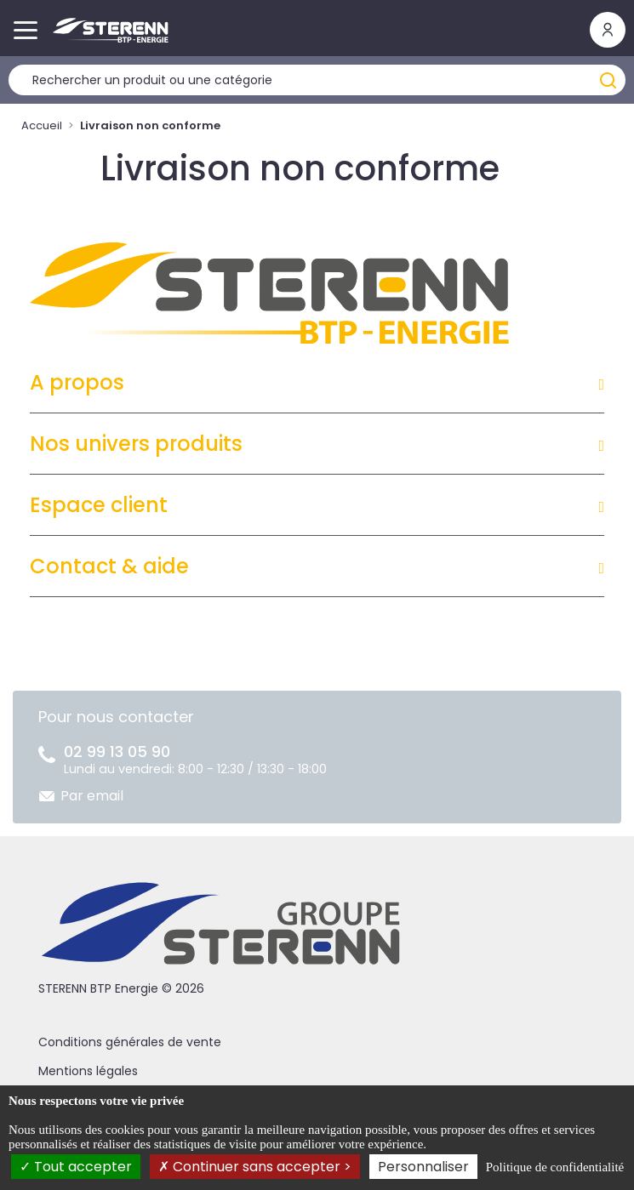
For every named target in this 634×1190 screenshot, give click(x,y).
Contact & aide (109, 566)
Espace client (99, 505)
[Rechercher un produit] (317, 80)
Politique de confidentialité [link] (555, 1167)
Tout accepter (76, 1166)
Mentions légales (88, 1070)
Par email (91, 796)
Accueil (41, 125)
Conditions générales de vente (129, 1042)
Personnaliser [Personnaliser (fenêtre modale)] (423, 1166)
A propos (77, 382)
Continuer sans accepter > (254, 1166)
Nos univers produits (136, 444)
